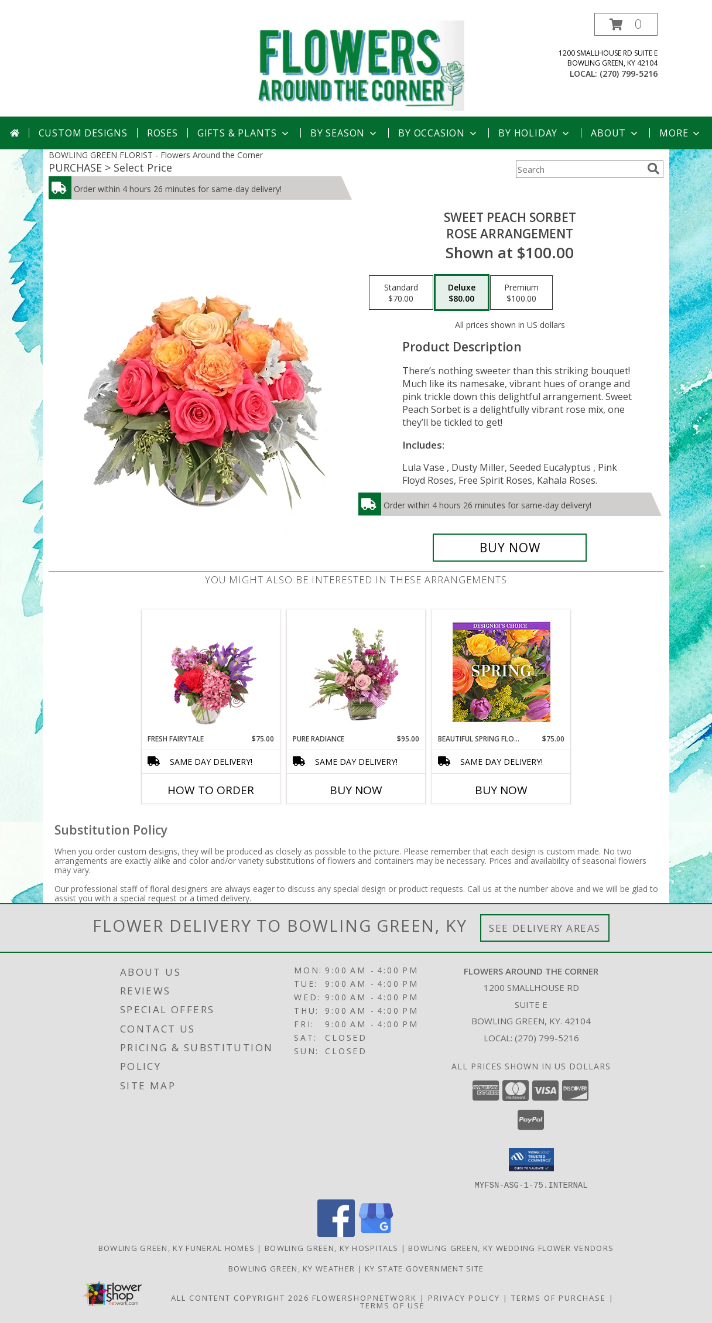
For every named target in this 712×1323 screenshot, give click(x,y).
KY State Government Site (424, 1268)
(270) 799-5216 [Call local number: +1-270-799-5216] (629, 73)
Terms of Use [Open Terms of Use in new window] (392, 1305)
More (680, 133)
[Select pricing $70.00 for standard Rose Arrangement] (401, 293)
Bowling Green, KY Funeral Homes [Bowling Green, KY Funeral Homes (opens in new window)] (176, 1247)
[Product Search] (579, 169)
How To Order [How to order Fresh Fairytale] (210, 790)
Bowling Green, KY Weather (291, 1268)
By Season (344, 133)
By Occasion (438, 133)
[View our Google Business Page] (376, 1233)
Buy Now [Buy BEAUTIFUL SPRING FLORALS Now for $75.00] (501, 790)
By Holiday (534, 133)
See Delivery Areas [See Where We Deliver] (545, 928)
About (615, 133)
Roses (162, 133)
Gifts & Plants (244, 133)
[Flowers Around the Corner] (360, 64)
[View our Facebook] (336, 1233)
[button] (626, 24)
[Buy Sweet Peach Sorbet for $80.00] (510, 548)
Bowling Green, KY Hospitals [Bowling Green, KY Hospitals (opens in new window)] (331, 1247)
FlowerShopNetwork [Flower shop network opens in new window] (364, 1297)
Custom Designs (83, 133)
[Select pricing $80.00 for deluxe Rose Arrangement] (462, 293)
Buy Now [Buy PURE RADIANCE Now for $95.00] (356, 790)
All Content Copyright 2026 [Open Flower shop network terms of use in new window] (240, 1297)
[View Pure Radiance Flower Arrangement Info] (356, 671)
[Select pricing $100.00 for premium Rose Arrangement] (521, 293)
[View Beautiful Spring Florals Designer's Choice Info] (501, 672)
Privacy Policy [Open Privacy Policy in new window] (464, 1297)
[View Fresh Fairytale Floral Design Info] (211, 672)
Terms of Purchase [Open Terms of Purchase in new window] (558, 1297)
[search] (653, 168)
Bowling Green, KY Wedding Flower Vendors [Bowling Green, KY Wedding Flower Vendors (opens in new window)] (511, 1247)
